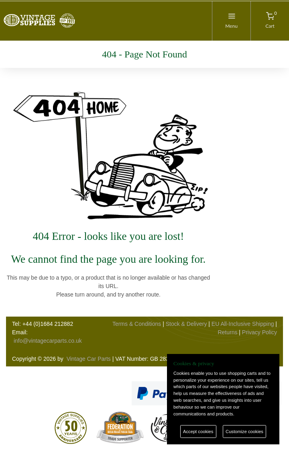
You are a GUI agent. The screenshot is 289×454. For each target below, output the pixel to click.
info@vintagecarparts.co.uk (48, 340)
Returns (227, 332)
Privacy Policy (259, 332)
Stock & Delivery (186, 324)
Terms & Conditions (136, 324)
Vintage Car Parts (89, 359)
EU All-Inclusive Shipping (243, 324)
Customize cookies (244, 431)
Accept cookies (198, 431)
